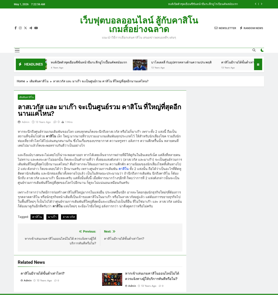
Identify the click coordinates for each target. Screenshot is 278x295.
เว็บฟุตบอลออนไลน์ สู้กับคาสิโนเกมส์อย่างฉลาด (139, 24)
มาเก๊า (52, 217)
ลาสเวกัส (69, 217)
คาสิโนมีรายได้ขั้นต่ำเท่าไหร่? (248, 62)
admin (25, 122)
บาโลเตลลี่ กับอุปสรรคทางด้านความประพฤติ (188, 62)
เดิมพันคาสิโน (26, 97)
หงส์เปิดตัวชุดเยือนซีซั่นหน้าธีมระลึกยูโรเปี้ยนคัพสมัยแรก (203, 4)
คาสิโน (37, 217)
